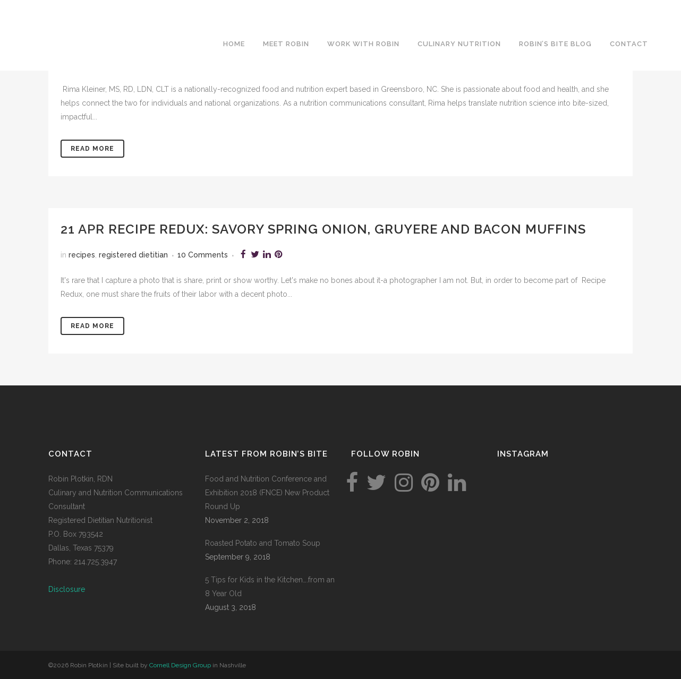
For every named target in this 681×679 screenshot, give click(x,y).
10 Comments (202, 255)
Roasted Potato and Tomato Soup (262, 543)
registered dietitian (133, 255)
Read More (92, 148)
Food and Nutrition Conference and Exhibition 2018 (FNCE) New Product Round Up (267, 493)
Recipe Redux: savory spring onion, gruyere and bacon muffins (347, 229)
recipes (82, 255)
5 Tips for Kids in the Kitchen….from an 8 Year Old (270, 586)
